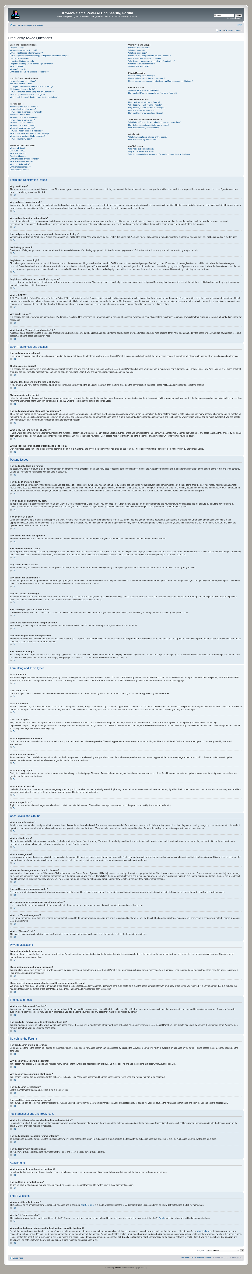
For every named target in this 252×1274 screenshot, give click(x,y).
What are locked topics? (20, 167)
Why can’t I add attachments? (22, 125)
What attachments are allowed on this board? (147, 137)
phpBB (117, 1267)
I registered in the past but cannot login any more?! (31, 64)
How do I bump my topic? (21, 139)
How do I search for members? (141, 110)
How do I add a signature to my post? (26, 112)
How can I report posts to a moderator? (26, 131)
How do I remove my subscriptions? (143, 128)
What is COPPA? (17, 66)
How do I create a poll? (20, 114)
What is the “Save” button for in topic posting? (29, 133)
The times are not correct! (21, 84)
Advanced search (234, 18)
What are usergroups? (137, 53)
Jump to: (200, 1250)
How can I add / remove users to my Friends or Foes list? (152, 93)
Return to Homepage (22, 25)
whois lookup (203, 1231)
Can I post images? (18, 156)
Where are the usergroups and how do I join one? (149, 56)
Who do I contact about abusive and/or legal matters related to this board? (159, 154)
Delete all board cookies (201, 1257)
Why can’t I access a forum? (22, 123)
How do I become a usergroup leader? (144, 58)
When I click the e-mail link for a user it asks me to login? (34, 97)
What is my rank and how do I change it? (27, 94)
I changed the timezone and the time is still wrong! (31, 86)
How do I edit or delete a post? (23, 109)
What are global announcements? (24, 159)
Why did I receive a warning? (22, 128)
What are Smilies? (18, 153)
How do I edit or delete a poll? (23, 120)
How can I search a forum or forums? (144, 102)
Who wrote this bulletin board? (141, 149)
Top (14, 195)
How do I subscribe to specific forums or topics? (148, 125)
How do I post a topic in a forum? (24, 106)
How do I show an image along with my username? (32, 92)
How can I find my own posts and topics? (145, 113)
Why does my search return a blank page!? (146, 108)
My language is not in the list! (22, 89)
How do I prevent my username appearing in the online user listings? (39, 56)
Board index (38, 25)
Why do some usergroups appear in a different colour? (151, 61)
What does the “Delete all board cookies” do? (29, 72)
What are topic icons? (19, 170)
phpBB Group (87, 1205)
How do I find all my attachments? (142, 139)
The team (185, 1257)
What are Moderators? (137, 50)
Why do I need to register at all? (23, 50)
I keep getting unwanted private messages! (146, 78)
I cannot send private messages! (142, 76)
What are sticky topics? (20, 164)
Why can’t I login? (17, 48)
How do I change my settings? (23, 81)
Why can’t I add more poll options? (25, 117)
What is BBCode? (17, 148)
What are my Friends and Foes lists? (144, 90)
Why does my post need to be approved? (27, 136)
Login (239, 30)
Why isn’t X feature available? (141, 151)
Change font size (239, 24)
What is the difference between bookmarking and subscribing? (154, 122)
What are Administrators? (139, 48)
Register (229, 30)
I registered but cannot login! (22, 61)
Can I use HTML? (17, 151)
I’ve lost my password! (19, 58)
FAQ (220, 30)
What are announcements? (21, 161)
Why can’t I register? (18, 69)
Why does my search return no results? (145, 105)
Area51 (162, 1218)
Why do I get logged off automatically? (26, 53)
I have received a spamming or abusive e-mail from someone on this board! (160, 81)
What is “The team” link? (138, 66)
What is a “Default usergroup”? (141, 64)
